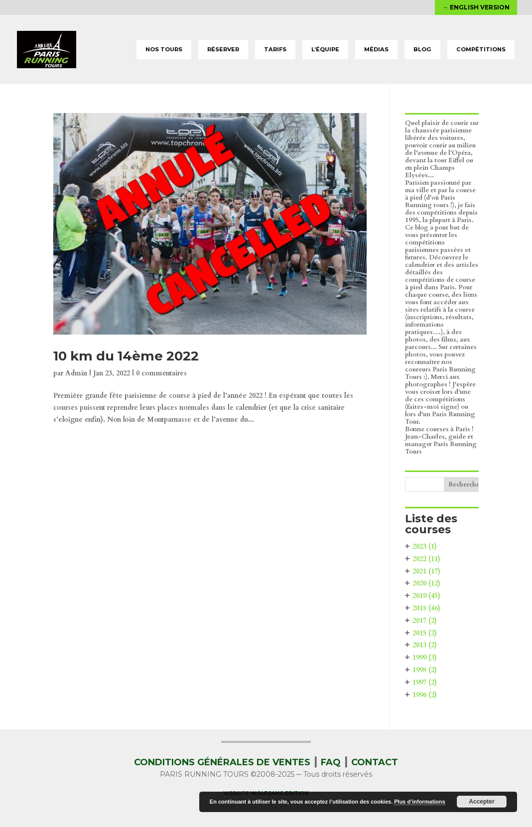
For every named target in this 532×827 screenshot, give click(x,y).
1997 (424, 682)
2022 (426, 559)
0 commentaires (161, 373)
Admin (76, 373)
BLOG (422, 49)
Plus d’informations (419, 802)
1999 (424, 657)
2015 (424, 633)
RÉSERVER (223, 49)
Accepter (481, 801)
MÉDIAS (376, 49)
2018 (426, 608)
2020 (426, 583)
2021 (426, 571)
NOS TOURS (163, 49)
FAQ (331, 762)
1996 (424, 695)
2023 (424, 546)
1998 (424, 670)
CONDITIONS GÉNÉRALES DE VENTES (222, 762)
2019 (426, 595)
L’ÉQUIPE (325, 49)
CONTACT (374, 762)
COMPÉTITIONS (481, 49)
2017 (424, 620)
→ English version (476, 7)
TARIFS (275, 49)
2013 (424, 645)
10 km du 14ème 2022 (126, 356)
